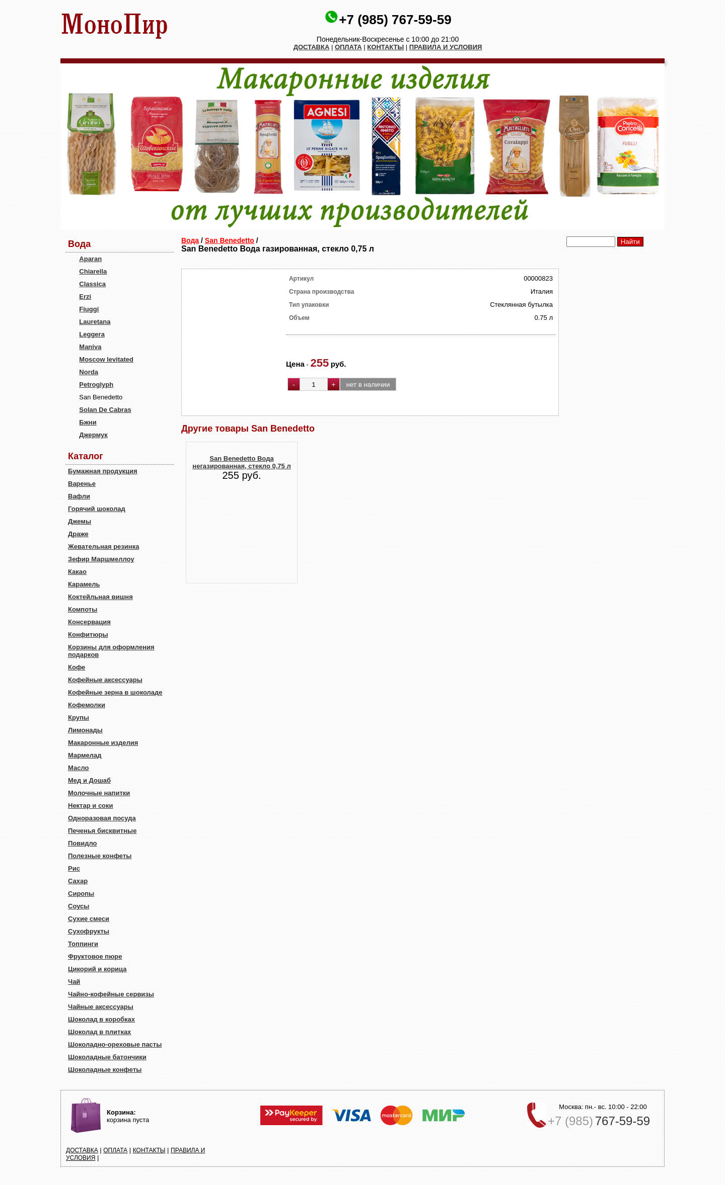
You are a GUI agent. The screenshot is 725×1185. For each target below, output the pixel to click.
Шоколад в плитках (99, 1032)
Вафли (79, 496)
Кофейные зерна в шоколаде (115, 692)
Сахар (78, 881)
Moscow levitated (106, 359)
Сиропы (81, 893)
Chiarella (93, 271)
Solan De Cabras (105, 409)
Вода (190, 240)
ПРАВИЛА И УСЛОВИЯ (445, 47)
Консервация (89, 622)
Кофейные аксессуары (105, 680)
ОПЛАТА (348, 47)
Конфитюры (88, 634)
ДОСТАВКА (312, 47)
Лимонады (85, 730)
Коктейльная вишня (100, 597)
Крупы (78, 717)
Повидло (82, 843)
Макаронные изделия (103, 742)
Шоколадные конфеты (104, 1069)
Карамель (84, 584)
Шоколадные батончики (107, 1057)
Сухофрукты (88, 931)
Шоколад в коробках (101, 1019)
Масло (78, 768)
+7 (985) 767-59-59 (395, 19)
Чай (74, 981)
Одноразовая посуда (102, 818)
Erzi (85, 296)
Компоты (82, 609)
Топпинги (83, 944)
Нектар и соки (90, 805)
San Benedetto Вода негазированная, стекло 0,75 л (241, 462)
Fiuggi (89, 309)
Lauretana (94, 321)
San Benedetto (229, 240)
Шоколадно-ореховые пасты (115, 1044)
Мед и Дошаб (89, 780)
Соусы (78, 906)
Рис (74, 868)
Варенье (82, 483)
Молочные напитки (99, 793)
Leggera (92, 334)
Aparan (90, 259)
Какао (77, 571)
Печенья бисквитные (102, 830)
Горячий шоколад (96, 509)
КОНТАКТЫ (385, 47)
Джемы (79, 521)
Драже (78, 534)
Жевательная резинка (103, 546)
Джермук (93, 435)
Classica (92, 284)
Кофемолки (86, 705)
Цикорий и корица (97, 969)
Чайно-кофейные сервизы (111, 994)
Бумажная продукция (102, 471)
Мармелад (85, 755)
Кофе (76, 667)
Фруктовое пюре (95, 956)
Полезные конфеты (99, 856)
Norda (88, 372)
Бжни (87, 422)
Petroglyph (96, 384)
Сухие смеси (88, 918)
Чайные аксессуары (100, 1006)
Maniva (90, 347)
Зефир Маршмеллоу (101, 559)
